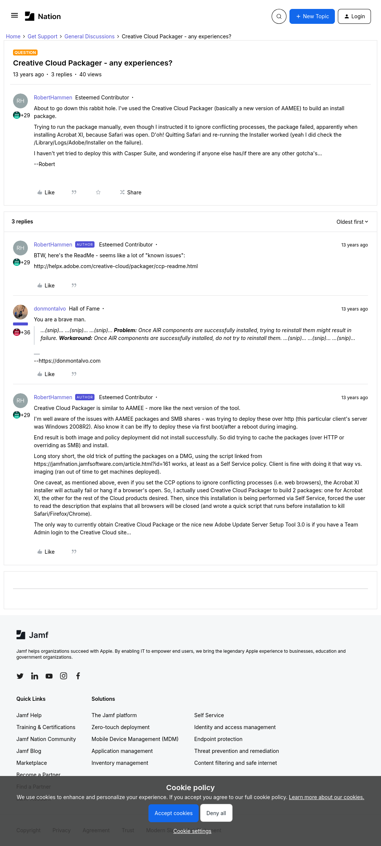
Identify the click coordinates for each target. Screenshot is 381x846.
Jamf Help (29, 715)
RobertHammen (53, 97)
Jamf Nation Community (46, 739)
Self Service (209, 715)
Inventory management (120, 763)
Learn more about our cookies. (327, 797)
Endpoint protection (218, 739)
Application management (122, 751)
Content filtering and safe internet (235, 763)
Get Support (42, 36)
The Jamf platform (114, 715)
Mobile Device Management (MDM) (135, 739)
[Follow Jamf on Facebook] (78, 676)
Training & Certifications (46, 727)
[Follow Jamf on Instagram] (63, 676)
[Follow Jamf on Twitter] (20, 676)
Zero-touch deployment (121, 727)
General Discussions (89, 36)
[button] (14, 18)
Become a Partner (38, 775)
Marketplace (31, 763)
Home (13, 36)
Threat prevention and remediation (236, 751)
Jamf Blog (28, 751)
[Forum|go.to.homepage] (43, 16)
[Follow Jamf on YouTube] (49, 675)
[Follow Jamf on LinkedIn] (34, 676)
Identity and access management (235, 727)
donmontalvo (50, 308)
